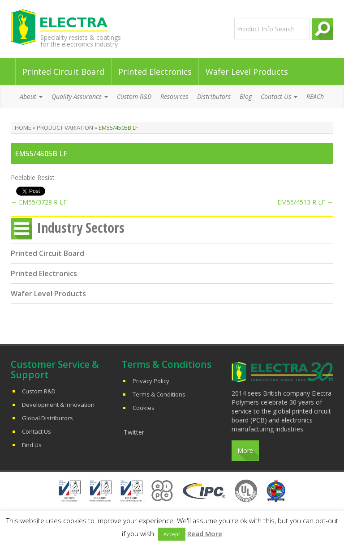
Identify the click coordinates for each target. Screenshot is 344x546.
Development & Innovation (58, 405)
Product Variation (65, 128)
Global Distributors (47, 418)
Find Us (32, 445)
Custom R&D (134, 96)
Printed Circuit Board (63, 71)
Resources (174, 96)
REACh (315, 96)
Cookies (144, 408)
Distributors (214, 96)
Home (23, 128)
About (31, 96)
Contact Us (279, 96)
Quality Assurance (80, 96)
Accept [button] (171, 534)
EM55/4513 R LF (305, 202)
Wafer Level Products (247, 71)
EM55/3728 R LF (39, 202)
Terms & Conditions (159, 394)
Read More (204, 533)
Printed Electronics (155, 71)
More (245, 450)
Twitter (134, 432)
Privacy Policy (151, 381)
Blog (246, 96)
